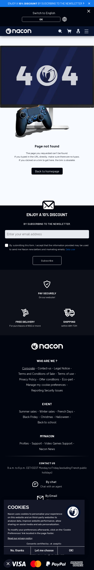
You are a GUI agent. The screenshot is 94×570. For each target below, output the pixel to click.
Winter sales (47, 411)
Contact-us (44, 368)
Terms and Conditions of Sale (36, 373)
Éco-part (67, 379)
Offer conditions (49, 379)
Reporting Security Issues (47, 390)
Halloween (62, 417)
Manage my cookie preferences (46, 384)
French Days (65, 411)
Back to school (47, 422)
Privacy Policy (28, 379)
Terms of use (66, 373)
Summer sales (28, 411)
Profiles (24, 443)
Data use (70, 249)
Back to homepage (47, 171)
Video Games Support (58, 443)
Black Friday (30, 417)
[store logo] (18, 31)
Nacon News (47, 449)
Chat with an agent (51, 486)
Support (37, 443)
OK (41, 19)
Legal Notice (62, 368)
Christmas (47, 417)
